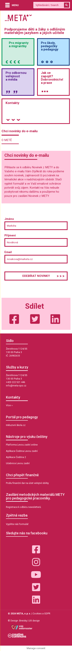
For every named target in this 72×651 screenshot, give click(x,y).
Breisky (23, 620)
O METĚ (7, 140)
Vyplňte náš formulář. (17, 524)
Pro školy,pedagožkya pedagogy (49, 46)
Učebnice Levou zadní (18, 463)
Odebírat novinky (36, 276)
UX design (34, 620)
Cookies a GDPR (41, 613)
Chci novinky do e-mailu (20, 131)
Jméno (9, 219)
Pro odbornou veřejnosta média (16, 76)
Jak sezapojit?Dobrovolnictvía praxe (52, 77)
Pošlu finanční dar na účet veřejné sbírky (27, 483)
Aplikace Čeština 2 (16, 457)
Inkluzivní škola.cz (16, 425)
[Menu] (11, 5)
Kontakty (12, 103)
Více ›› (9, 405)
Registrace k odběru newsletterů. (23, 507)
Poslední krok (14, 269)
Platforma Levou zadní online (22, 444)
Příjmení (10, 235)
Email (8, 252)
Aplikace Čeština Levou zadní (22, 451)
